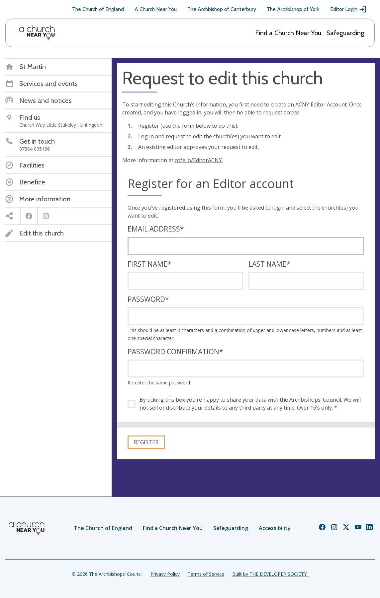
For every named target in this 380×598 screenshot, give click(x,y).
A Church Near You (156, 9)
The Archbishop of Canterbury (221, 9)
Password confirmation (175, 352)
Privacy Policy (165, 574)
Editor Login (348, 9)
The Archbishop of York (293, 9)
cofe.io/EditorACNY (198, 160)
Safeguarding (345, 33)
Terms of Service (206, 574)
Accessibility (275, 528)
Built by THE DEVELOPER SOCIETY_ (270, 574)
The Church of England (98, 9)
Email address (156, 229)
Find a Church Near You (288, 33)
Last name (269, 264)
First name (149, 264)
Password (148, 299)
